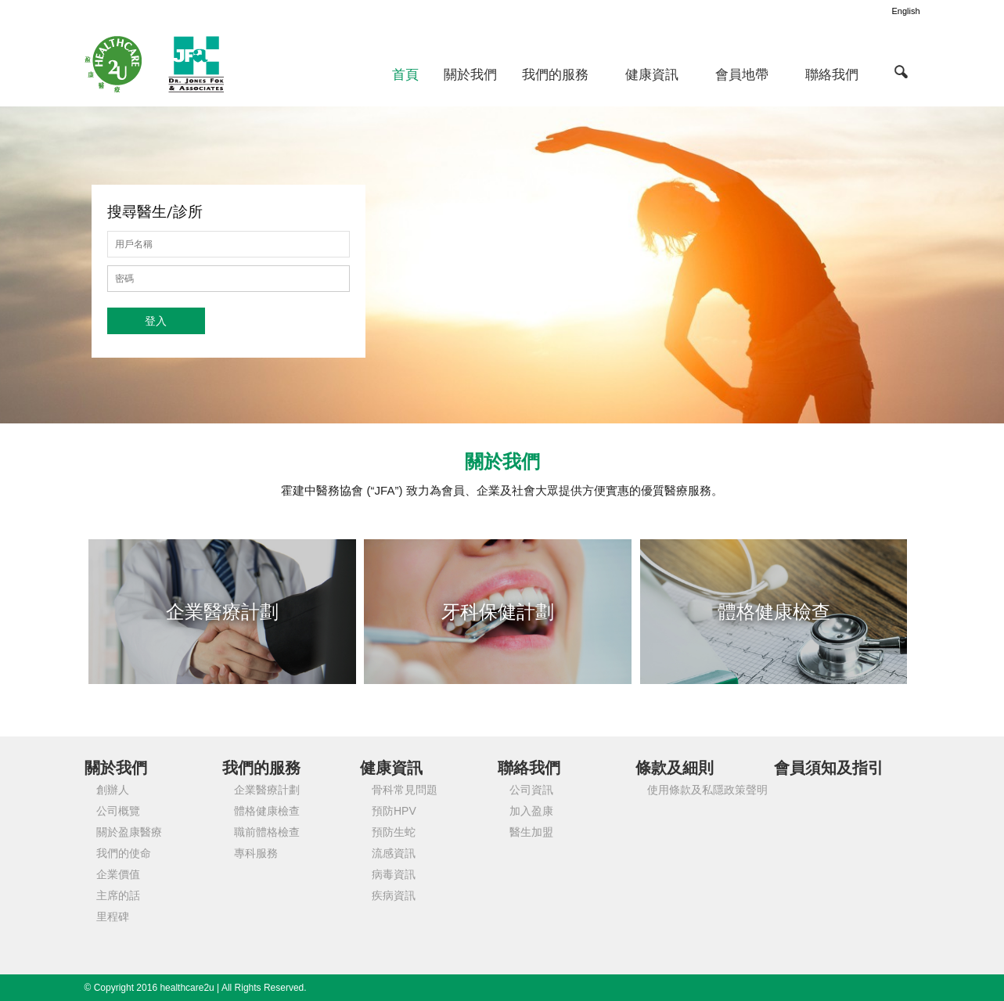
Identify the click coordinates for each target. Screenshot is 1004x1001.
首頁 (405, 74)
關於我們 (470, 74)
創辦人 (112, 789)
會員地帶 (741, 74)
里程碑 (112, 916)
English (905, 11)
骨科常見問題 (404, 789)
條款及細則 (674, 767)
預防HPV (394, 811)
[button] (901, 71)
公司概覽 (118, 811)
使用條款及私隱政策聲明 (707, 789)
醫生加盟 (531, 832)
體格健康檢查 (267, 811)
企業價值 (118, 874)
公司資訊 (531, 789)
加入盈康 (531, 811)
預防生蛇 (394, 832)
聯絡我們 (831, 74)
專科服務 (256, 853)
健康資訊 (651, 74)
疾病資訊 (394, 895)
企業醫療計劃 (267, 789)
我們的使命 (123, 853)
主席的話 (118, 895)
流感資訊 (394, 853)
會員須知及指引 (828, 767)
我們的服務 (555, 74)
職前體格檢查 (267, 832)
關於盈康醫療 (129, 832)
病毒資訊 (394, 874)
